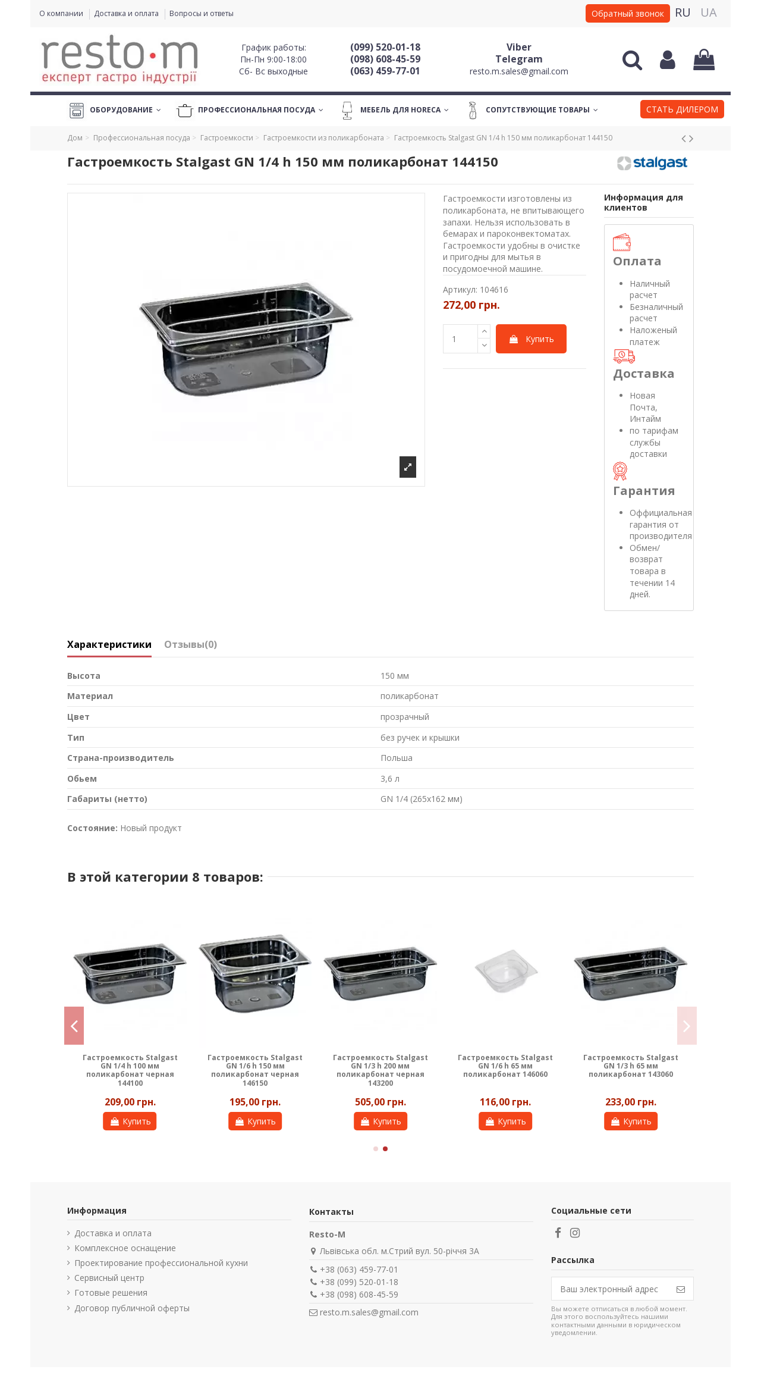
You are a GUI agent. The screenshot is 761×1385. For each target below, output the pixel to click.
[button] (682, 111)
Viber (519, 47)
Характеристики (109, 645)
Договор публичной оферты (132, 1308)
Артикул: (460, 289)
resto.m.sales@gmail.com (519, 71)
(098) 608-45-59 (385, 58)
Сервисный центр (109, 1277)
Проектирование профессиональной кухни (161, 1262)
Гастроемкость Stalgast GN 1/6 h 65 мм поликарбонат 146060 (505, 1066)
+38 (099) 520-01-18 (359, 1281)
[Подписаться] (680, 1288)
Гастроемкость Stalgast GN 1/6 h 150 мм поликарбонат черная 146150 (255, 1070)
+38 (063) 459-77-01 (359, 1269)
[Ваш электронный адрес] (610, 1288)
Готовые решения (110, 1292)
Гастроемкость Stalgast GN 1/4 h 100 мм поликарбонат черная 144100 (130, 1070)
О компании (62, 13)
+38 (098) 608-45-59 (359, 1294)
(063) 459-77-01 (385, 70)
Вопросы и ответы (201, 13)
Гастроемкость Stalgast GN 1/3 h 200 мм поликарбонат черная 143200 (380, 1070)
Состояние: (92, 827)
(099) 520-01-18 (385, 47)
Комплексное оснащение (125, 1248)
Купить (531, 338)
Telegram (519, 58)
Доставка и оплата (127, 13)
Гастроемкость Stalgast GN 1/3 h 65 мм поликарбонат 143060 (630, 1066)
